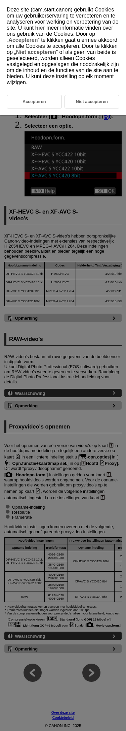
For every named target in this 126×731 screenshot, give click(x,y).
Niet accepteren (36, 52)
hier (40, 28)
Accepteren (23, 40)
